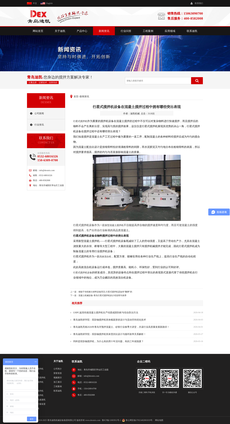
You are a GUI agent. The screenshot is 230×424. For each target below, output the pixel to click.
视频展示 (58, 378)
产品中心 (82, 31)
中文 (35, 3)
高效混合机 (105, 256)
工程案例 (148, 31)
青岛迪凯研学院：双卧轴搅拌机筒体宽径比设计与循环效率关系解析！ (109, 334)
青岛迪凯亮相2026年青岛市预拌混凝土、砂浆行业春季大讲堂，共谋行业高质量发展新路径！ (121, 327)
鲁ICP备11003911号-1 (111, 420)
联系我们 (199, 3)
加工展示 (58, 382)
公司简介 (58, 369)
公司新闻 (39, 113)
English (49, 3)
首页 (76, 96)
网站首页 (38, 31)
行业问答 (126, 31)
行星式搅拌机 (80, 121)
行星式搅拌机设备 (82, 272)
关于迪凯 (60, 31)
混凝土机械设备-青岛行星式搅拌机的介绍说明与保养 (102, 295)
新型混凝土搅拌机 (114, 225)
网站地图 (159, 420)
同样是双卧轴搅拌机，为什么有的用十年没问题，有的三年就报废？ (108, 341)
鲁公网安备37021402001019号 (139, 420)
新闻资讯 (104, 31)
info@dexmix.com (47, 170)
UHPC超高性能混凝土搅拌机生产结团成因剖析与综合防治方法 (105, 312)
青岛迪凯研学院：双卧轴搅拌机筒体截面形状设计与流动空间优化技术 (109, 319)
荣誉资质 (58, 373)
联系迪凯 (192, 31)
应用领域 (170, 31)
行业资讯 (39, 124)
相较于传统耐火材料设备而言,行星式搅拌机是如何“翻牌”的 (105, 292)
